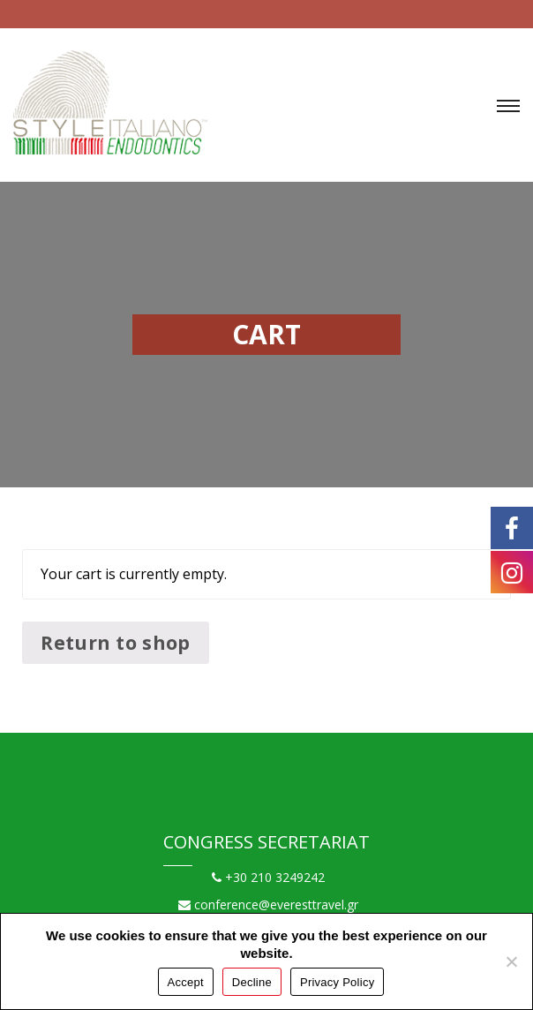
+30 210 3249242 (268, 877)
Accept (186, 982)
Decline (252, 982)
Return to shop (115, 642)
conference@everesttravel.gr (268, 904)
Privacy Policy (337, 982)
